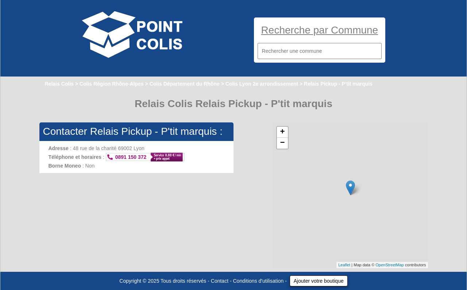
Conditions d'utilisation (258, 281)
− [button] (282, 143)
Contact (219, 281)
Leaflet (344, 265)
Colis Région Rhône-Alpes (112, 84)
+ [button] (282, 132)
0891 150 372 (131, 157)
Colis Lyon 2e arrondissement (261, 84)
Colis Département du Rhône (185, 84)
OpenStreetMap (389, 265)
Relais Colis (59, 84)
